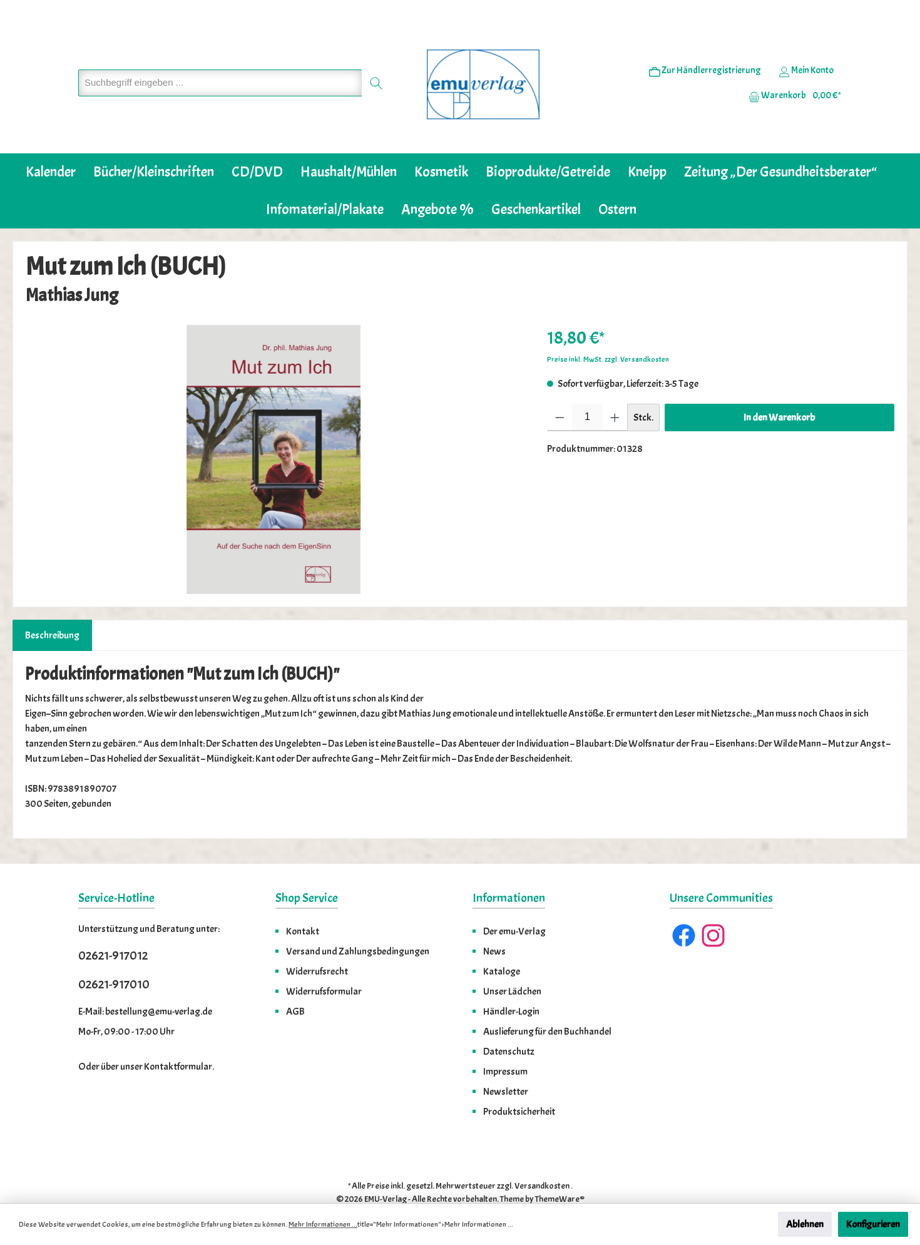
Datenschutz (508, 1024)
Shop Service (306, 870)
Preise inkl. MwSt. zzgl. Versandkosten (608, 332)
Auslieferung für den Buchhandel (547, 1004)
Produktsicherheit (519, 1084)
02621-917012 (113, 928)
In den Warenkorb (779, 390)
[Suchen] (376, 69)
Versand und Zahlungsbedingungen (357, 924)
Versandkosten (542, 1158)
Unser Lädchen (512, 964)
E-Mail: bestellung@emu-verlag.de (145, 984)
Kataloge (501, 944)
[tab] (52, 607)
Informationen (509, 870)
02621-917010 (114, 957)
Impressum (505, 1044)
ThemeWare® (560, 1171)
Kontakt (302, 904)
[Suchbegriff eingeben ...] (220, 69)
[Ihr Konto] (806, 56)
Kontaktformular (178, 1039)
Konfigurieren (873, 1224)
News (494, 924)
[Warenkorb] (791, 82)
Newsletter (505, 1064)
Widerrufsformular (324, 964)
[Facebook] (684, 908)
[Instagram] (713, 908)
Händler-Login (511, 984)
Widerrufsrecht (317, 944)
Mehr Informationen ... (323, 1224)
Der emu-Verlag (514, 904)
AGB (295, 984)
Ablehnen (805, 1224)
